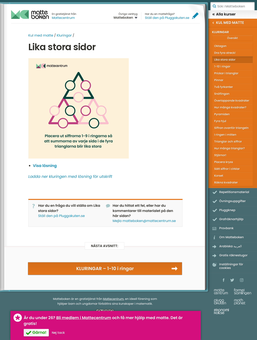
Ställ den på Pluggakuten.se (167, 18)
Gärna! (39, 332)
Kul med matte (40, 35)
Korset (218, 176)
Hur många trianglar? (229, 148)
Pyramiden (222, 114)
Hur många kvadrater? (230, 107)
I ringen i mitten (225, 135)
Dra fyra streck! (225, 53)
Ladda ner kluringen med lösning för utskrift (70, 176)
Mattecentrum (63, 18)
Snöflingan (221, 94)
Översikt (232, 38)
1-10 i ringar (222, 66)
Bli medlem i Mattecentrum (83, 318)
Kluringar (64, 35)
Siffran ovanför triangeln (231, 128)
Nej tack (58, 333)
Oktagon (220, 46)
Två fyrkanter (223, 87)
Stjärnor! (220, 155)
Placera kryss (223, 162)
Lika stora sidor (225, 60)
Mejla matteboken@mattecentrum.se (144, 220)
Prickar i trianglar (226, 73)
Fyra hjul (220, 121)
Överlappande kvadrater (231, 101)
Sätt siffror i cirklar (227, 169)
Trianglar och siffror (228, 141)
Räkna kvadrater (226, 182)
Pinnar (218, 80)
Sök (214, 6)
